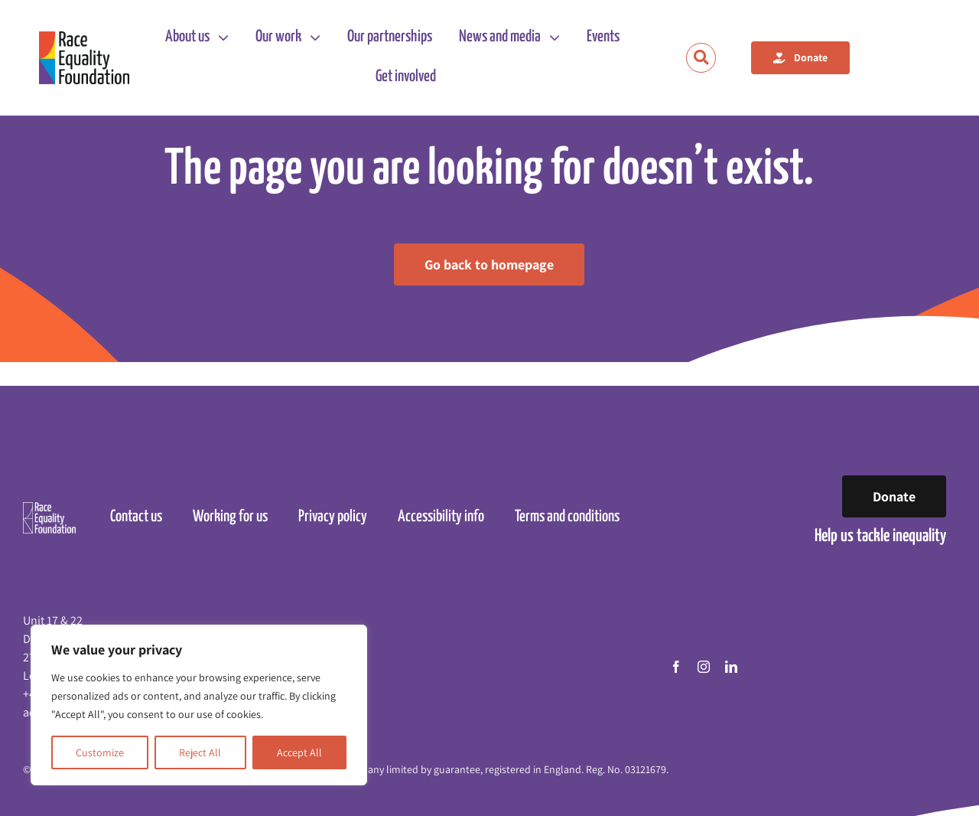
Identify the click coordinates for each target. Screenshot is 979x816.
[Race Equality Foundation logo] (84, 57)
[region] (199, 705)
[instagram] (704, 667)
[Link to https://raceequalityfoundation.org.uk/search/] (701, 58)
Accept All (299, 752)
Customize (100, 752)
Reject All (200, 752)
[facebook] (676, 667)
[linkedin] (731, 667)
